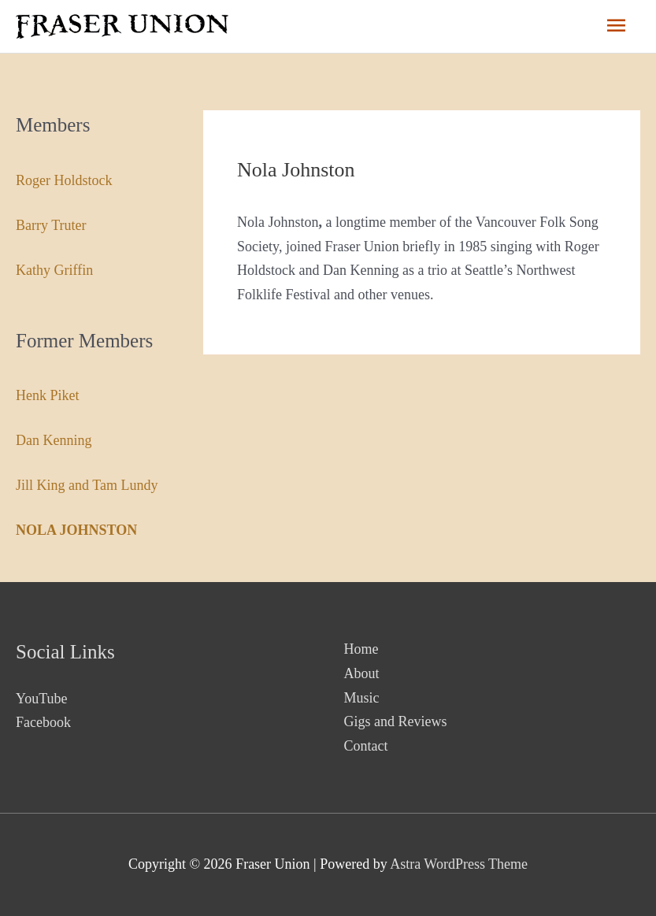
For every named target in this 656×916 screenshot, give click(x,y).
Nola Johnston (76, 530)
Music (362, 698)
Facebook (43, 722)
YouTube (42, 698)
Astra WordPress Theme (459, 864)
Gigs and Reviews (395, 721)
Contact (366, 746)
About (362, 673)
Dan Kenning (53, 440)
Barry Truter (51, 225)
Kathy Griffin (54, 270)
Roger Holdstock (64, 180)
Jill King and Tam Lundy (87, 485)
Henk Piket (48, 395)
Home (361, 649)
